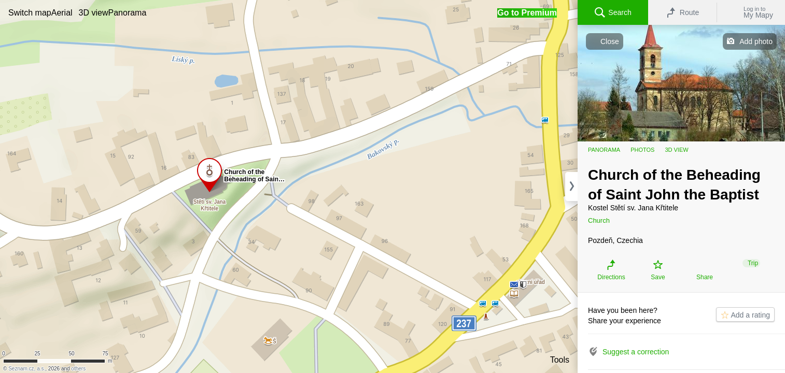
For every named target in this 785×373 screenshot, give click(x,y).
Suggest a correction (635, 352)
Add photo (756, 41)
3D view (676, 150)
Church (599, 220)
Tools (559, 359)
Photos (642, 150)
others (78, 368)
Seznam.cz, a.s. (26, 368)
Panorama (604, 150)
